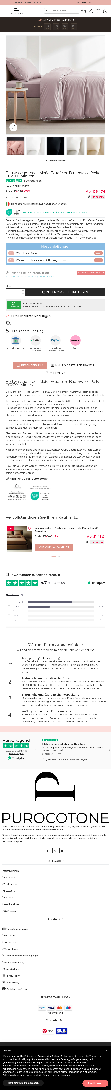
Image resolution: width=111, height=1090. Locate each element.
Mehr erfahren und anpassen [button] (23, 1083)
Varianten (56, 372)
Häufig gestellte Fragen (72, 365)
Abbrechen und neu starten (91, 273)
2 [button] (59, 556)
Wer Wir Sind (9, 941)
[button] (106, 1050)
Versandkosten (10, 948)
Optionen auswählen (54, 547)
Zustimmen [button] (95, 1083)
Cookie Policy (10, 981)
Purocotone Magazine (15, 928)
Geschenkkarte (10, 903)
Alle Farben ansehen (56, 161)
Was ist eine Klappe (55, 253)
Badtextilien (9, 889)
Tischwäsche (9, 883)
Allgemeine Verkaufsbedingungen (20, 954)
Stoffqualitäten (10, 869)
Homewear (8, 896)
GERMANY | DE (83, 2)
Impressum (8, 934)
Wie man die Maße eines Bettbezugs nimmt (55, 260)
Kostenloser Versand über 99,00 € (28, 2)
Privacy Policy (11, 974)
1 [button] (53, 556)
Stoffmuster (9, 910)
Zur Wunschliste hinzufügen (28, 316)
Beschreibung (30, 365)
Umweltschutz (10, 968)
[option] (55, 539)
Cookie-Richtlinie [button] (64, 1062)
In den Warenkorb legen (65, 292)
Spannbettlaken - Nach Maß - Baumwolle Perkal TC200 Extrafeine (66, 530)
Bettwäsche (9, 876)
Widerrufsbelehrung (13, 961)
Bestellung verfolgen (15, 988)
